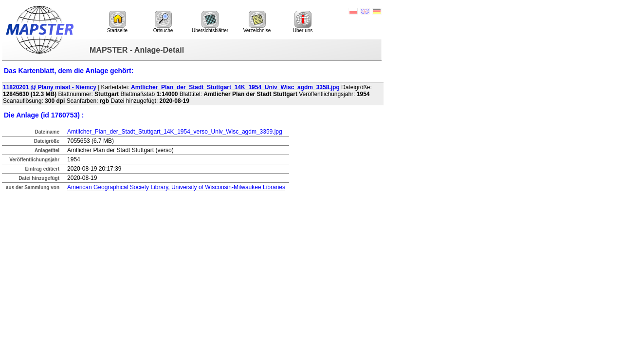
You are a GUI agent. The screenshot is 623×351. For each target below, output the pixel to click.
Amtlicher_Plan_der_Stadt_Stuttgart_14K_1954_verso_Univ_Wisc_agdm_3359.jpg (174, 131)
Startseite (117, 22)
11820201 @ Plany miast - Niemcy (49, 87)
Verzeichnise (257, 22)
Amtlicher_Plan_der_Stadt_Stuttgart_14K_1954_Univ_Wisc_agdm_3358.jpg (235, 87)
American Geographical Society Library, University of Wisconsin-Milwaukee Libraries (176, 187)
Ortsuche (163, 22)
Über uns (303, 22)
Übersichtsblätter (210, 22)
